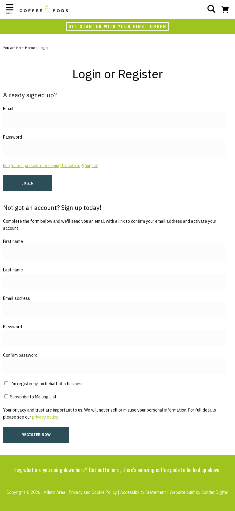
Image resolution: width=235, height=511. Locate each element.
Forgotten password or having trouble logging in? (50, 165)
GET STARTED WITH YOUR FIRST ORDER (118, 26)
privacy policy (45, 417)
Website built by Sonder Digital (199, 492)
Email (8, 108)
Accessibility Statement (143, 492)
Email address (16, 298)
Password (12, 137)
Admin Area (54, 492)
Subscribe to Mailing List (30, 397)
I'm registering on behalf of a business (44, 383)
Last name (13, 270)
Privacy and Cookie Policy (93, 492)
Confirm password (20, 355)
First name (13, 241)
